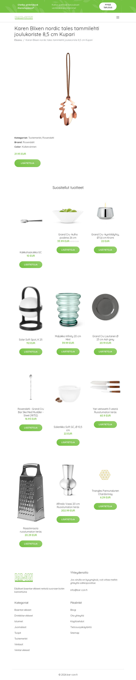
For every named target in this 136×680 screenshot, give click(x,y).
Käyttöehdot (77, 621)
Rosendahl (48, 137)
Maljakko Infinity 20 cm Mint (68, 338)
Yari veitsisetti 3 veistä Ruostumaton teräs (105, 410)
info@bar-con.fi (78, 589)
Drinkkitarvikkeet (23, 615)
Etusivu (18, 40)
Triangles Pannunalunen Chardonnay (105, 492)
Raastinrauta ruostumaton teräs (31, 530)
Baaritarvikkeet (22, 609)
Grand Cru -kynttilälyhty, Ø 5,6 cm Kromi (105, 236)
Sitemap (74, 632)
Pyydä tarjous (108, 6)
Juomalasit (20, 627)
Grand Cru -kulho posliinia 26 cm (68, 236)
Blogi (73, 609)
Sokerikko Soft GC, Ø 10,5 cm (68, 428)
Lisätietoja (27, 163)
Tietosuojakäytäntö (81, 627)
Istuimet (18, 621)
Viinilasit (18, 644)
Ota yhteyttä (77, 615)
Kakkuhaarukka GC (31, 252)
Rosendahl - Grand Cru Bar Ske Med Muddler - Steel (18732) (31, 412)
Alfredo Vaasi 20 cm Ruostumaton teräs (68, 505)
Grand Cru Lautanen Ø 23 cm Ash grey (105, 338)
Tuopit (17, 632)
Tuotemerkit (34, 137)
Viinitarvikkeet (22, 650)
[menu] (118, 17)
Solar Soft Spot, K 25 (30, 339)
